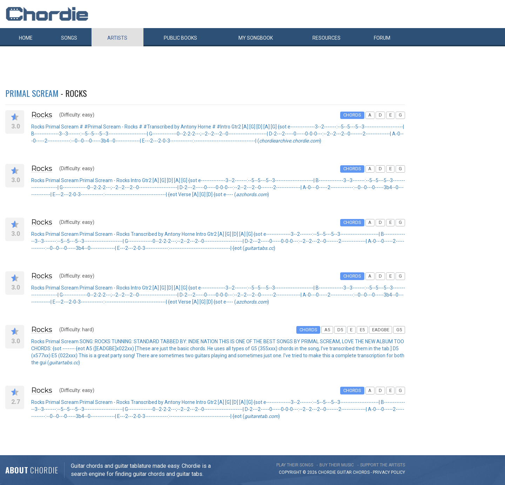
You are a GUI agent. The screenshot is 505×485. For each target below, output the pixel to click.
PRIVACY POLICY (389, 472)
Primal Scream (32, 93)
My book (255, 38)
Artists (117, 38)
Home (26, 38)
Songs (69, 38)
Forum (382, 38)
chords (361, 472)
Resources (326, 38)
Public (180, 38)
